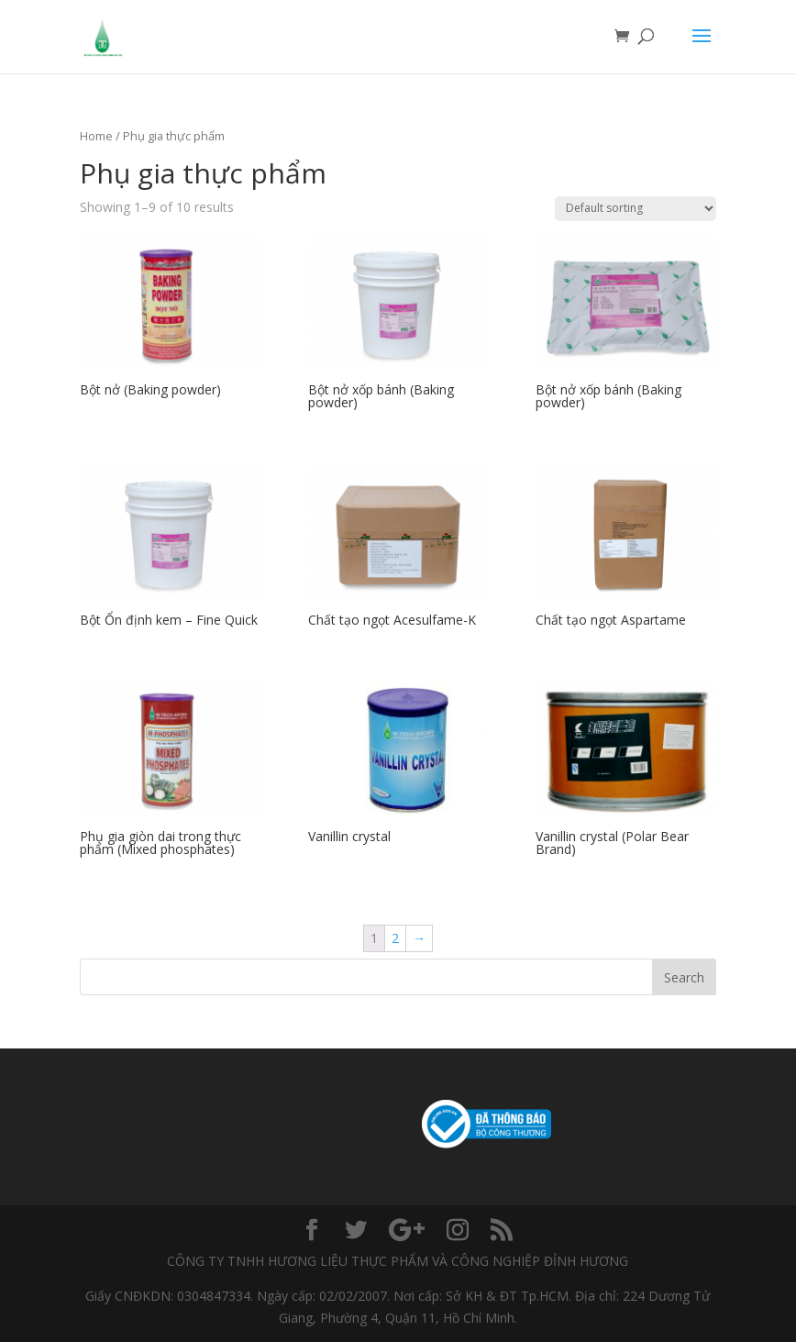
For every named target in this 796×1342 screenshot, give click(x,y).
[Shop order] (635, 208)
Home (96, 136)
